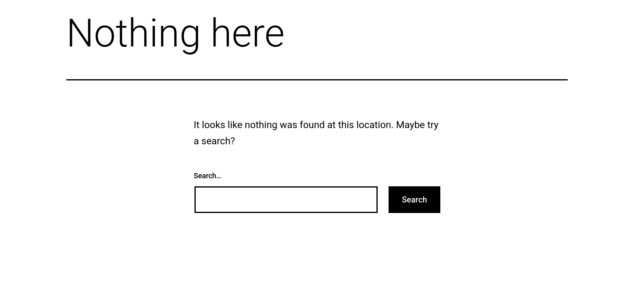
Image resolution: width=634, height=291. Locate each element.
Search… (208, 175)
